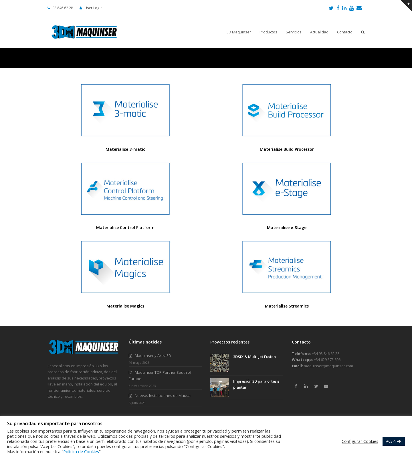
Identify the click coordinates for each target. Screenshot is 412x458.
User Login (93, 7)
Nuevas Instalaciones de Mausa (163, 395)
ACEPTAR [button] (393, 441)
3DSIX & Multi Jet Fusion (254, 356)
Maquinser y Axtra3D (153, 355)
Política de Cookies (81, 451)
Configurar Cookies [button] (360, 441)
